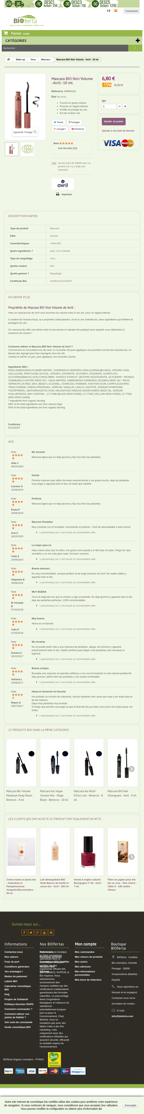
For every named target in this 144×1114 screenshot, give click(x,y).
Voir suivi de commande (18, 1022)
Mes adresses (83, 966)
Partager (74, 122)
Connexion (131, 11)
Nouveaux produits (51, 956)
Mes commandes (84, 952)
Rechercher (135, 48)
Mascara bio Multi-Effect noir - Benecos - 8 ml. (88, 795)
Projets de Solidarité (16, 999)
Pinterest (78, 129)
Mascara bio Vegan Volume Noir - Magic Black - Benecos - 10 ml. (54, 795)
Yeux (33, 59)
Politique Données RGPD (19, 1004)
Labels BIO (10, 981)
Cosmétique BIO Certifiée (54, 961)
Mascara (45, 59)
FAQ (7, 994)
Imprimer (67, 194)
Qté (104, 100)
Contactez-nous (13, 952)
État (53, 96)
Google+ (60, 129)
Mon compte (85, 944)
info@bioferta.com (122, 1016)
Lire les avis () (67, 148)
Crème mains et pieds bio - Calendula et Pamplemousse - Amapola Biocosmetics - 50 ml (21, 886)
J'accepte (130, 1105)
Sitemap (44, 971)
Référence (57, 91)
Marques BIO (47, 966)
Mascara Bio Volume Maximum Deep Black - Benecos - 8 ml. (19, 795)
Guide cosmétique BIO (17, 1027)
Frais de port (11, 961)
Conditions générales (16, 966)
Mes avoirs (81, 961)
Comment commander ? (18, 1009)
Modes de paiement (15, 976)
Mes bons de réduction (88, 979)
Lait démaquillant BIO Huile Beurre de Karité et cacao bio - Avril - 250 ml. (54, 883)
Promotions (46, 952)
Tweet (58, 122)
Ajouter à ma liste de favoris (118, 130)
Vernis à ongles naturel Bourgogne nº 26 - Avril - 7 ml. (88, 883)
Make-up (20, 59)
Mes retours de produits (89, 956)
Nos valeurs (11, 956)
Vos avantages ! (13, 971)
